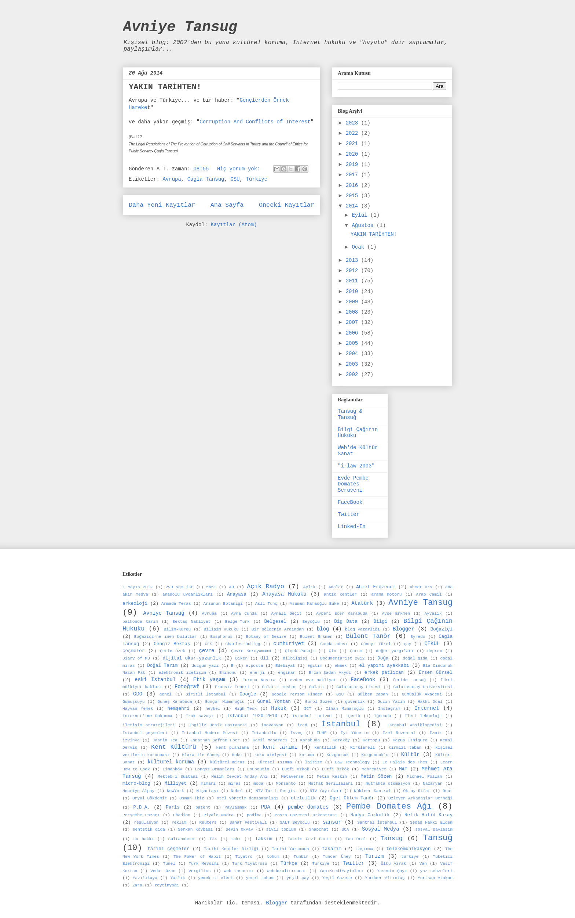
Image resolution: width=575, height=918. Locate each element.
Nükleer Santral (372, 791)
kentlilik (325, 747)
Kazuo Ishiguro (410, 740)
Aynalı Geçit (286, 613)
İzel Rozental (398, 733)
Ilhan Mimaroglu (344, 708)
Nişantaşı (207, 791)
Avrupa (171, 179)
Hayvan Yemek (137, 708)
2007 (353, 322)
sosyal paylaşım (434, 829)
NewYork (175, 791)
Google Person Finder (297, 694)
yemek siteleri (215, 878)
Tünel (169, 863)
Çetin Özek (172, 651)
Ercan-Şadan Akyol (330, 673)
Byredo (417, 637)
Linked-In (352, 527)
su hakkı (143, 839)
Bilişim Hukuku (221, 629)
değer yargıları (395, 651)
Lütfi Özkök (335, 769)
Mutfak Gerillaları (330, 783)
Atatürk (362, 603)
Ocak (359, 247)
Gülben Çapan (373, 694)
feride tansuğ (409, 680)
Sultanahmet (181, 839)
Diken (241, 658)
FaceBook (350, 502)
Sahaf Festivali (248, 822)
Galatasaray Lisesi (358, 687)
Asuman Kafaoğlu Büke (314, 603)
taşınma (364, 849)
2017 (353, 175)
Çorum (356, 651)
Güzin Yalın (391, 702)
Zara (137, 885)
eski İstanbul (155, 680)
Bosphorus (221, 637)
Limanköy (172, 769)
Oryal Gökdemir (149, 798)
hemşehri (178, 708)
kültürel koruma (170, 762)
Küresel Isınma (274, 762)
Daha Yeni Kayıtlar (162, 205)
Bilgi (381, 621)
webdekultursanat (286, 871)
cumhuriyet (288, 644)
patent (202, 807)
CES (208, 644)
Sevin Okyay (239, 829)
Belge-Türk (237, 621)
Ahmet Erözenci (375, 587)
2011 (353, 281)
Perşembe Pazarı (141, 815)
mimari (208, 783)
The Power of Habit (197, 856)
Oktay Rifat (417, 791)
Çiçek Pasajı (300, 651)
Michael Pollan (424, 776)
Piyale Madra (219, 815)
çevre (206, 651)
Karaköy (341, 740)
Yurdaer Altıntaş (384, 878)
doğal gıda (415, 658)
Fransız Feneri (232, 687)
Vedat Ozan (162, 871)
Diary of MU (136, 658)
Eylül (361, 215)
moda (258, 783)
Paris (173, 807)
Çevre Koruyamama (251, 651)
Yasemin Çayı (392, 871)
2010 (353, 291)
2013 (353, 260)
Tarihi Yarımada (290, 849)
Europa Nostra (258, 680)
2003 (353, 364)
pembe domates (308, 807)
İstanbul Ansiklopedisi (414, 725)
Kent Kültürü (173, 747)
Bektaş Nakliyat (192, 621)
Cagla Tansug (205, 179)
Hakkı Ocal (430, 702)
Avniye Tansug (180, 27)
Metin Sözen (376, 776)
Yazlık (178, 878)
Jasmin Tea (165, 740)
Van (423, 863)
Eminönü (228, 673)
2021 (353, 144)
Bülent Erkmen (316, 637)
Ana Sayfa (227, 205)
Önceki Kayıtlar (286, 205)
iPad (302, 725)
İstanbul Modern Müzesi (210, 733)
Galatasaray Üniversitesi (423, 687)
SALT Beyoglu (295, 822)
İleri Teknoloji (423, 716)
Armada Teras (176, 603)
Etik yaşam (209, 680)
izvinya (131, 740)
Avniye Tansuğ (163, 613)
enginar (286, 673)
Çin (332, 651)
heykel (212, 708)
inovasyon (272, 725)
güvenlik (355, 702)
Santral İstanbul (377, 822)
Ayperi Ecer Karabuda (341, 613)
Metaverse (292, 776)
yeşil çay (297, 878)
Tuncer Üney (337, 856)
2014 (353, 206)
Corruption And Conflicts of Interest (254, 122)
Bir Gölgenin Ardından (278, 629)
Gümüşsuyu (133, 702)
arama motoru (386, 594)
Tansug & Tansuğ (350, 414)
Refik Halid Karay (428, 815)
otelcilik (303, 798)
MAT (403, 769)
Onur (448, 791)
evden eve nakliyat (313, 680)
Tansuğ (438, 838)
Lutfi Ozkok (295, 769)
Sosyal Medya (380, 829)
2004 (353, 354)
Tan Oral (355, 839)
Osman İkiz (191, 798)
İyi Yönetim (355, 733)
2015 (353, 196)
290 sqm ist (180, 587)
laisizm (313, 762)
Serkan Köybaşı (195, 829)
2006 (353, 333)
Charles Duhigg (242, 644)
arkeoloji (134, 603)
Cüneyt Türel (376, 644)
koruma (306, 755)
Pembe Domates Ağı (389, 806)
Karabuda (310, 740)
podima (254, 815)
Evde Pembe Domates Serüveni (353, 484)
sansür (332, 822)
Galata (316, 687)
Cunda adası (334, 644)
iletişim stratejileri (148, 725)
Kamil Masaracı (270, 740)
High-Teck (246, 708)
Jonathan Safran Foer (215, 740)
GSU (234, 179)
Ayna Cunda (244, 613)
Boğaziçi (442, 629)
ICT (307, 708)
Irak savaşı (199, 716)
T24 (213, 839)
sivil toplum (281, 829)
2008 (353, 312)
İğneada (382, 716)
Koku (237, 755)
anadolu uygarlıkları (187, 594)
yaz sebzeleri (436, 871)
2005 (353, 343)
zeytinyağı (166, 885)
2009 (353, 302)
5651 (211, 587)
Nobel (237, 791)
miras (234, 783)
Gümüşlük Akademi (422, 694)
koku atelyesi (270, 755)
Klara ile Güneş (200, 755)
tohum (273, 856)
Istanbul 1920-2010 (252, 716)
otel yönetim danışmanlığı (247, 798)
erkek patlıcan (384, 672)
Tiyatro (243, 856)
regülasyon (146, 822)
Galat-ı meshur (279, 687)
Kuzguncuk (338, 755)
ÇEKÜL (432, 644)
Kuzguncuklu (374, 755)
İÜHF (322, 733)
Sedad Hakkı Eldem (431, 822)
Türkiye (256, 179)
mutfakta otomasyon (388, 783)
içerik (353, 716)
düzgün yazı (205, 666)
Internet (426, 708)
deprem (434, 651)
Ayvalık (433, 613)
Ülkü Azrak (393, 863)
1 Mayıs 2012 (137, 587)
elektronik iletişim (182, 673)
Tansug (391, 838)
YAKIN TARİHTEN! (165, 87)
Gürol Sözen (318, 702)
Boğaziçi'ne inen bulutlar (165, 637)
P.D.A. (141, 807)
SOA (345, 829)
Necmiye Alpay (138, 791)
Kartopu (371, 740)
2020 (353, 154)
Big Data (345, 621)
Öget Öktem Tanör (352, 798)
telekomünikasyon (408, 849)
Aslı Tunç (266, 603)
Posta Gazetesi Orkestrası (306, 815)
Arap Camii (429, 594)
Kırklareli (362, 747)
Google (247, 694)
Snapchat (319, 829)
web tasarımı (239, 871)
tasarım (331, 849)
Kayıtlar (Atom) (234, 225)
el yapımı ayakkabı (384, 665)
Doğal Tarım (162, 665)
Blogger (403, 629)
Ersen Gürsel (436, 672)
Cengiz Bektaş (172, 644)
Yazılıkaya (145, 878)
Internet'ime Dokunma (147, 716)
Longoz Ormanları (214, 769)
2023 (353, 123)
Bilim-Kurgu (177, 629)
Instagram (389, 708)
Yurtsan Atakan (435, 878)
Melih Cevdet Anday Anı (239, 776)
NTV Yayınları (325, 791)
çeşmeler (133, 651)
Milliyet (175, 783)
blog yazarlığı (362, 629)
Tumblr (301, 856)
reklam (179, 822)
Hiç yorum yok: (240, 169)
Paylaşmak (235, 807)
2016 (353, 185)
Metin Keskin (332, 776)
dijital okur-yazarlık (192, 658)
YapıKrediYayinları (341, 871)
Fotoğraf (187, 687)
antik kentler (340, 594)
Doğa (382, 658)
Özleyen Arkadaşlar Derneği (420, 798)
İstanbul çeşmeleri (145, 733)
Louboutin (258, 769)
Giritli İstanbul (206, 694)
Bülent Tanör (368, 636)
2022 (353, 133)
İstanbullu (264, 733)
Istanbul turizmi (312, 716)
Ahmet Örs (421, 587)
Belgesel (275, 621)
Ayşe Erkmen (396, 613)
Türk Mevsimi (204, 863)
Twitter (348, 514)
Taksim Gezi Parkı (309, 839)
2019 (353, 164)
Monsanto (286, 783)
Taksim (263, 839)
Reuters (207, 822)
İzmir (435, 733)
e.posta (254, 666)
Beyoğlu (311, 621)
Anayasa (236, 594)
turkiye (409, 856)
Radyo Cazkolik (370, 815)
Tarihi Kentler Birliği (231, 849)
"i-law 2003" (356, 466)
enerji (257, 673)
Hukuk (278, 708)
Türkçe (289, 863)
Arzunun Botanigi (223, 603)
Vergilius (199, 871)
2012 (353, 271)
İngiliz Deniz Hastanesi (218, 725)
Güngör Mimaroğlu (225, 702)
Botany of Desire (266, 637)
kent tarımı (280, 747)
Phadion (181, 815)
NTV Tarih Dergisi (276, 791)
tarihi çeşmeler (168, 849)
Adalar (336, 587)
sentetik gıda (149, 829)
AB (231, 587)
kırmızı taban (405, 747)
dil (264, 658)
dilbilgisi (295, 658)
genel (166, 694)
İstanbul (341, 724)
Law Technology (352, 762)
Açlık (309, 587)
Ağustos (364, 225)
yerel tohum (260, 878)
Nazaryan (433, 783)
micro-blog (136, 783)
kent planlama (232, 747)
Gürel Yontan (274, 701)
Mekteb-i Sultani (178, 776)
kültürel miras (227, 762)
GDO (137, 694)
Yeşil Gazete (337, 878)
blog (323, 629)
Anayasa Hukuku (284, 594)
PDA (265, 807)
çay (407, 644)
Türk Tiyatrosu (249, 863)
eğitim (314, 666)
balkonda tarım (140, 621)
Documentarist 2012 (342, 658)
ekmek (340, 666)
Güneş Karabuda (174, 702)
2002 (353, 374)
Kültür (410, 755)
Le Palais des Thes (405, 762)
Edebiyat (285, 666)
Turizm (374, 856)
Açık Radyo (265, 586)
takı (236, 839)
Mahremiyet (374, 769)
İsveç (296, 733)
